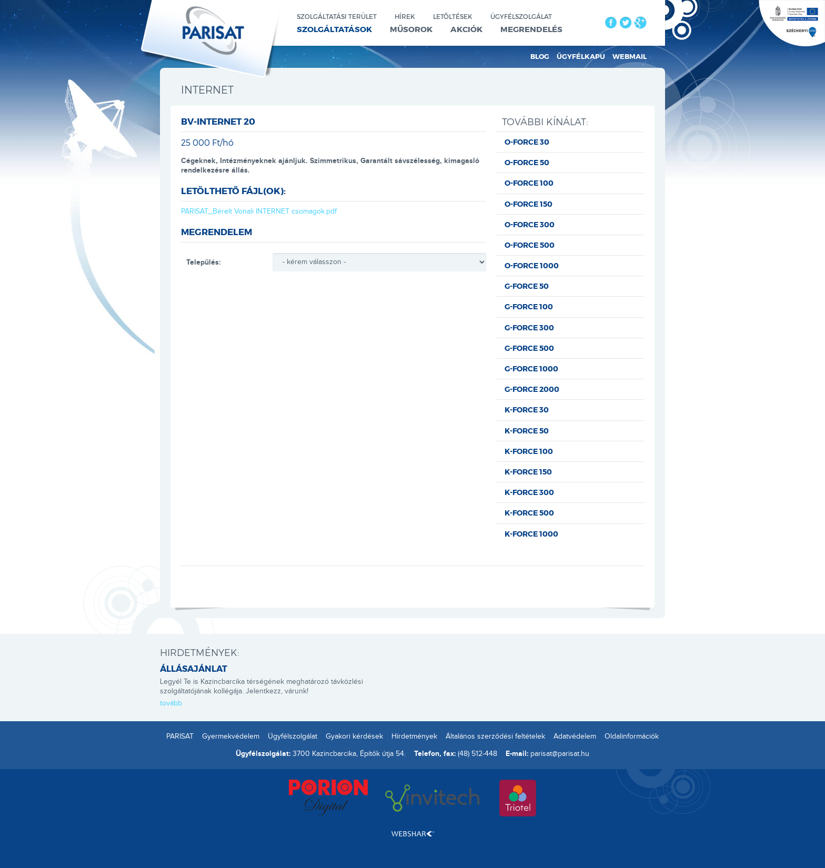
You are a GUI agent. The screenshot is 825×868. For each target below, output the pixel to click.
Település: (203, 262)
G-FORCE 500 (529, 348)
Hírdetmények (414, 736)
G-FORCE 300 (529, 327)
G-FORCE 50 (527, 285)
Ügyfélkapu (581, 56)
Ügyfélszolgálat (521, 16)
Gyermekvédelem (230, 736)
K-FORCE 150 (528, 471)
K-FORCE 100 (529, 451)
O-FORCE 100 (529, 182)
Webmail (629, 56)
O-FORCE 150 (528, 203)
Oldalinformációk (632, 736)
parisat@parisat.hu (559, 754)
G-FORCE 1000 (531, 368)
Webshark (412, 833)
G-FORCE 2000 (532, 389)
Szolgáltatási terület (337, 16)
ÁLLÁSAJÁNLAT (193, 668)
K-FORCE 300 (529, 492)
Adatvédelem (575, 736)
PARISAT (180, 736)
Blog (539, 56)
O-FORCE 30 (527, 141)
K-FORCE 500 (529, 512)
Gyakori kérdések (354, 736)
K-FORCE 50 (527, 430)
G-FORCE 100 (529, 306)
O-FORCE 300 (530, 224)
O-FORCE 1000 (532, 265)
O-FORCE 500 (530, 244)
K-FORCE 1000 (531, 533)
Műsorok (411, 29)
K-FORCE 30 (527, 409)
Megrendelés (531, 29)
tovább (171, 703)
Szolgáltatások (334, 29)
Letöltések (452, 16)
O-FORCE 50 (527, 162)
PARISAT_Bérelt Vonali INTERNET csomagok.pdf (259, 211)
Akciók (466, 29)
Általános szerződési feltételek (495, 736)
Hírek (405, 16)
